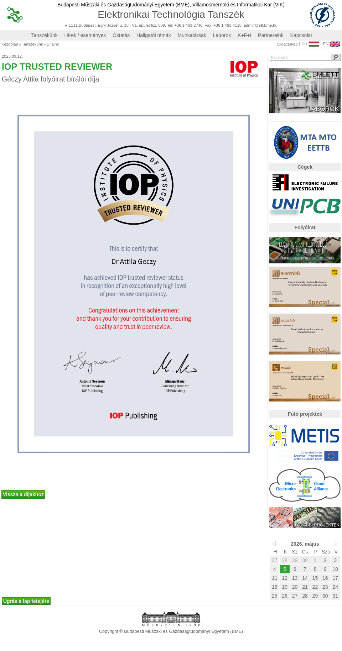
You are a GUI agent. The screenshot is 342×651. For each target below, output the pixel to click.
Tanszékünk (44, 35)
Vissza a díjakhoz (23, 494)
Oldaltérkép (287, 44)
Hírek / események (85, 35)
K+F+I (244, 35)
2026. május (305, 544)
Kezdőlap (9, 44)
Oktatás (121, 35)
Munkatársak (192, 35)
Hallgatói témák (153, 35)
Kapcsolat (301, 35)
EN (331, 42)
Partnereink (271, 35)
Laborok (222, 35)
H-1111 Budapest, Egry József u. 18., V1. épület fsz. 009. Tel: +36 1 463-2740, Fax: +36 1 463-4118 (153, 25)
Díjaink (53, 44)
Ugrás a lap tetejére (26, 601)
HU (310, 42)
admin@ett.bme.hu (261, 25)
